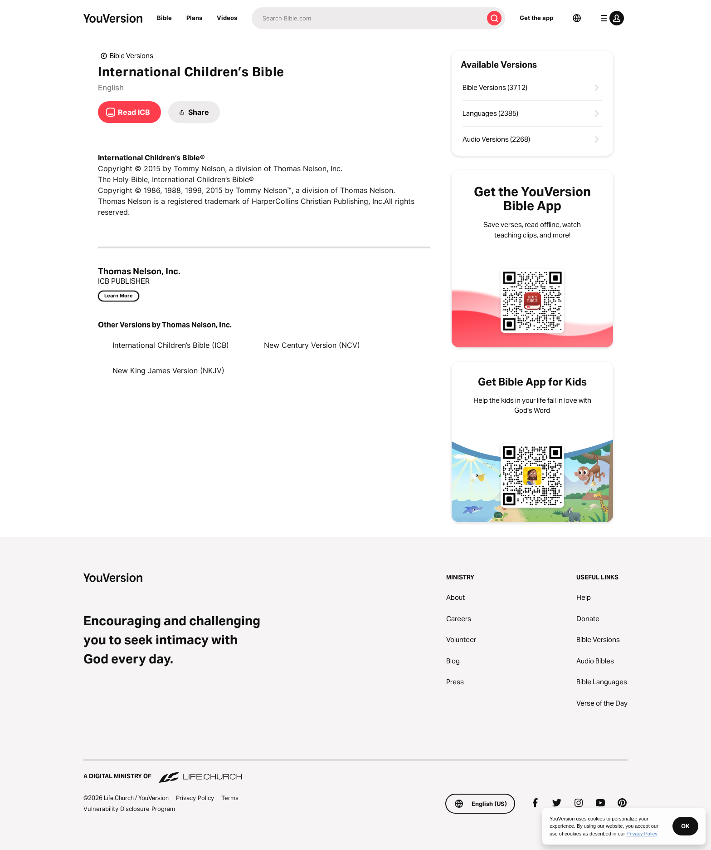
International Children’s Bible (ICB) (170, 345)
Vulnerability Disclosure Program (129, 808)
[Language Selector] (577, 18)
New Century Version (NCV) (312, 345)
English (111, 88)
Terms (230, 797)
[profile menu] (610, 18)
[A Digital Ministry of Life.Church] (355, 772)
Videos (227, 17)
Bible (164, 17)
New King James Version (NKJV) (168, 370)
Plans (194, 17)
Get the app (536, 17)
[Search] (367, 18)
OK (685, 826)
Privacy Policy (195, 797)
